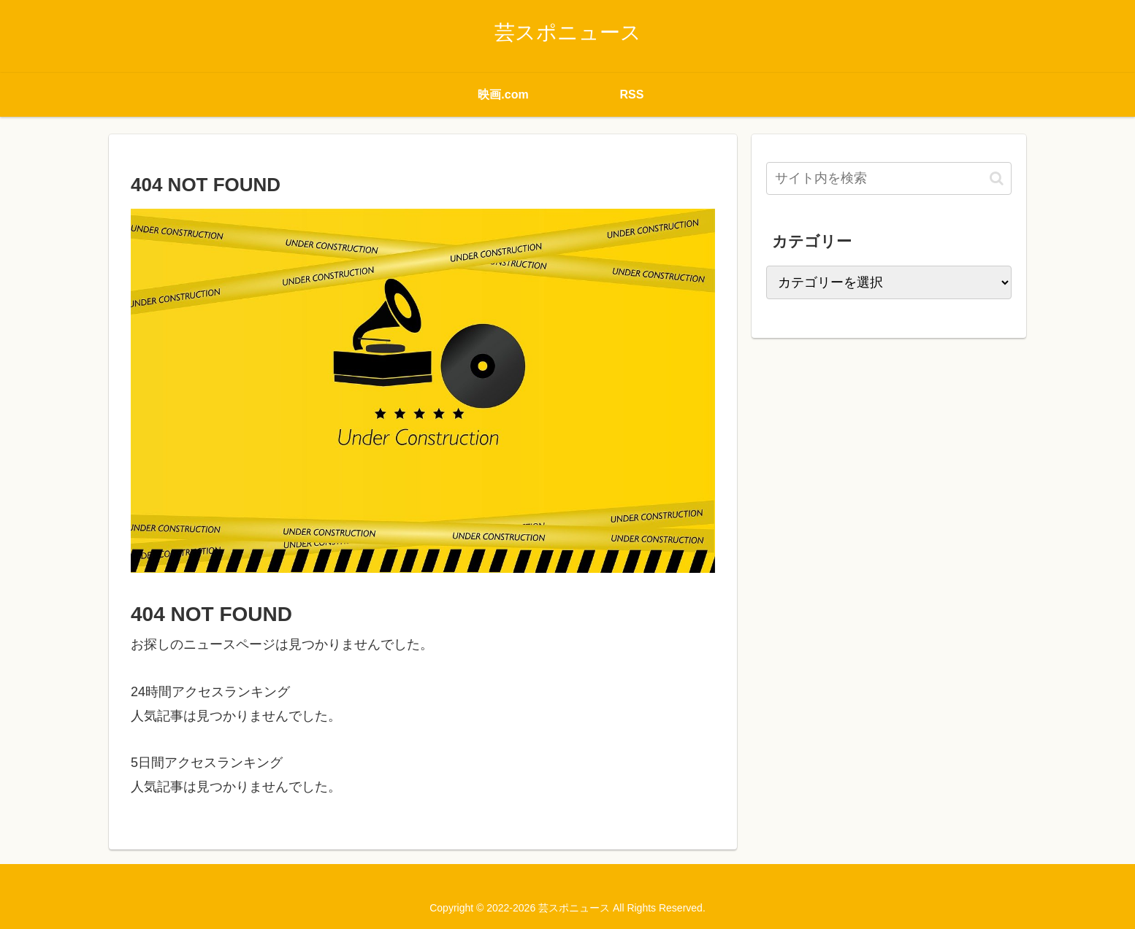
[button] (996, 178)
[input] (889, 178)
